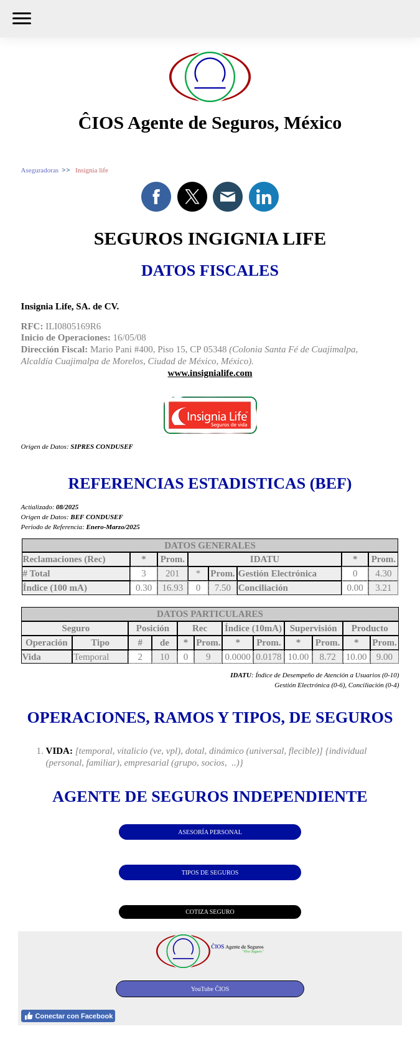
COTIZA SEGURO (210, 911)
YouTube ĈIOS (210, 988)
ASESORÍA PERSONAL (210, 832)
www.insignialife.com (210, 373)
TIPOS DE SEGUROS (210, 872)
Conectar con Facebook (68, 1016)
